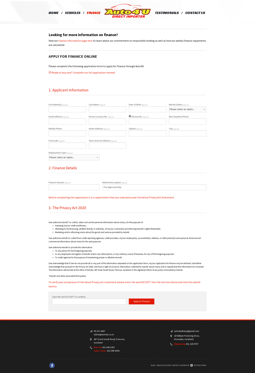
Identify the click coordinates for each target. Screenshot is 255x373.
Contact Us (195, 13)
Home (54, 13)
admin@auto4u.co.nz (104, 334)
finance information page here (75, 40)
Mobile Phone (55, 128)
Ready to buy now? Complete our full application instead (82, 72)
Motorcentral (198, 365)
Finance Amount (59, 182)
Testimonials (167, 13)
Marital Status (179, 104)
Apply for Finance (141, 301)
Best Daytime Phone (179, 116)
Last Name (97, 104)
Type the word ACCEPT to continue (69, 296)
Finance (94, 13)
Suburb (135, 128)
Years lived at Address (103, 140)
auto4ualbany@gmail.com (186, 331)
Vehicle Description (114, 182)
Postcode (57, 140)
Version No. (139, 116)
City (174, 128)
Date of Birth (138, 104)
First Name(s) (58, 104)
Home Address (99, 128)
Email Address (59, 116)
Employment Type (74, 155)
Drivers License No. (101, 116)
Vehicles (72, 13)
